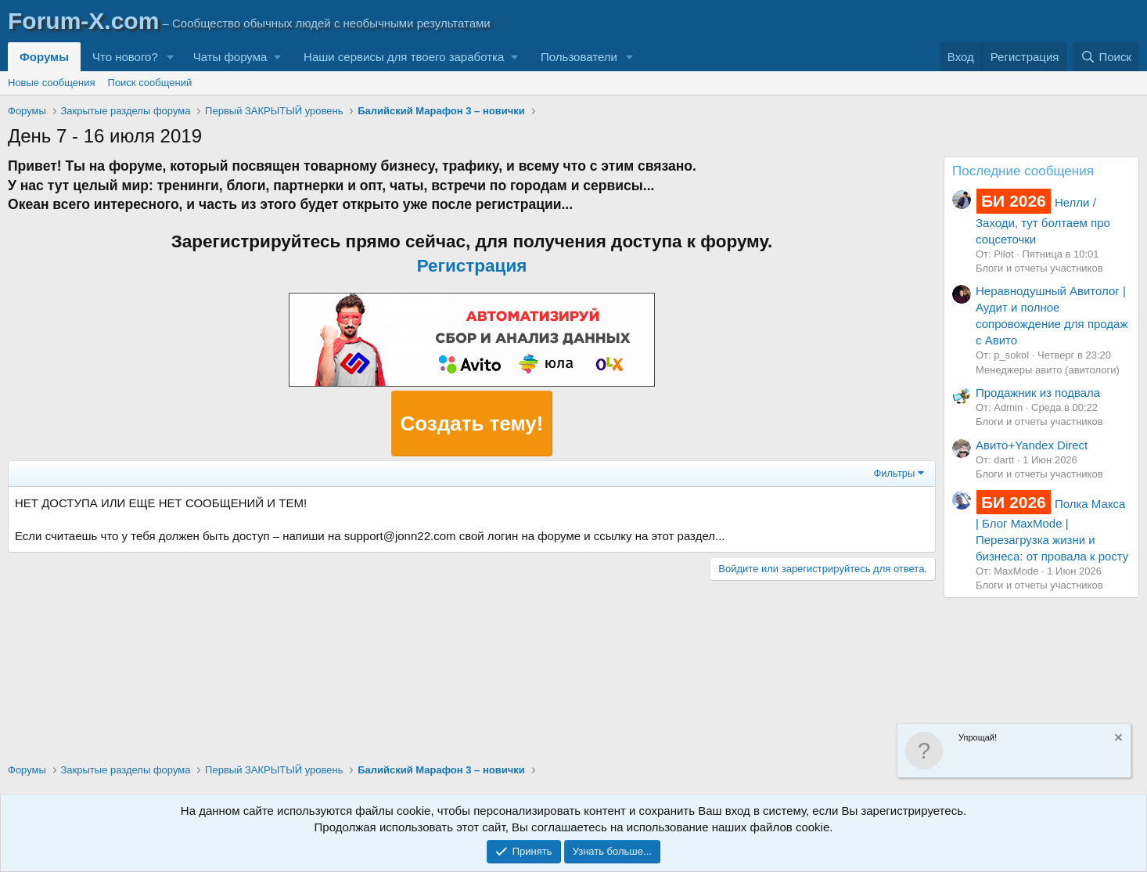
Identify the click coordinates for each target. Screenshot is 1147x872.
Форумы (44, 56)
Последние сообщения (1023, 171)
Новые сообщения (51, 82)
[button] (171, 56)
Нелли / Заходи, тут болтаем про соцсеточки (1043, 220)
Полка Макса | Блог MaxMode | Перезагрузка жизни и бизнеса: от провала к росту (1052, 530)
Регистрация (472, 266)
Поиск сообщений (150, 82)
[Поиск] (1106, 56)
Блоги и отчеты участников (1039, 268)
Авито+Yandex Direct (1032, 445)
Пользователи (579, 56)
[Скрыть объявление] (1117, 739)
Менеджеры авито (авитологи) (1048, 370)
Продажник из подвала (1038, 392)
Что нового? (125, 56)
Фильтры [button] (894, 473)
